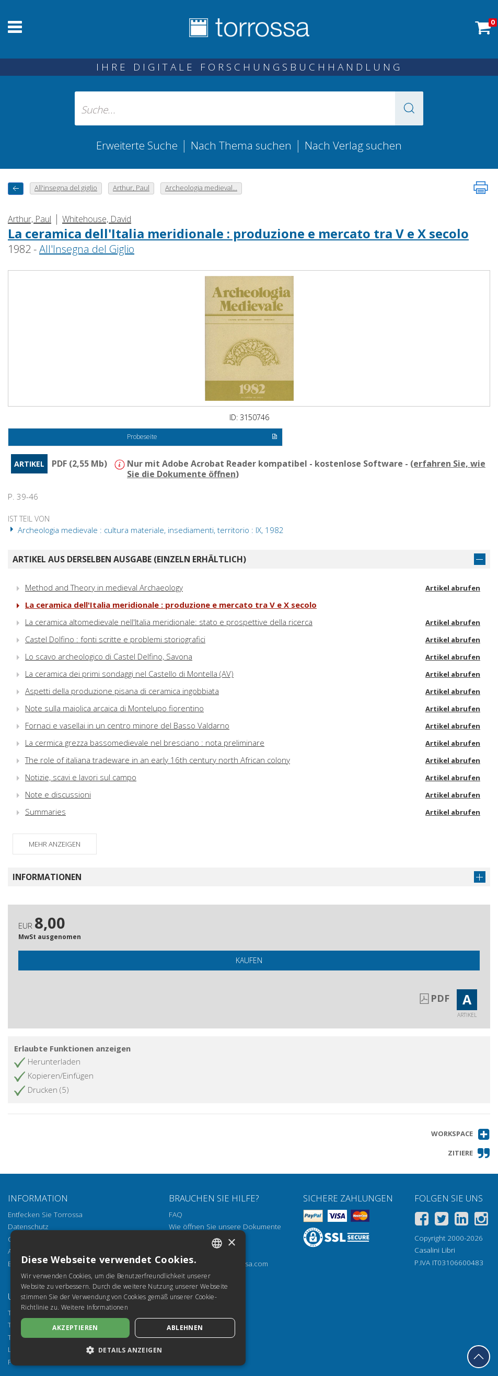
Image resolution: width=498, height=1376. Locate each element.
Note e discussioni (58, 794)
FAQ (175, 1214)
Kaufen (249, 960)
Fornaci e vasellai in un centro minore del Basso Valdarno (127, 725)
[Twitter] (441, 1220)
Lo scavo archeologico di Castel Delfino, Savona (108, 656)
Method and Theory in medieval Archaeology (104, 587)
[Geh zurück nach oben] (478, 1356)
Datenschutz (28, 1226)
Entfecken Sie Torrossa (45, 1214)
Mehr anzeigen (54, 844)
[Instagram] (481, 1220)
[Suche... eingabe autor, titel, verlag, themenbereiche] (249, 108)
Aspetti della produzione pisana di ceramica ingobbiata (122, 691)
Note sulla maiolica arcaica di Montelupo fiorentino (114, 708)
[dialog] (128, 1298)
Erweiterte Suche (137, 145)
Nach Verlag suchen (353, 145)
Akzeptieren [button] (75, 1327)
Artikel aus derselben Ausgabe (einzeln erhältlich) (129, 559)
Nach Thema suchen (241, 145)
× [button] (231, 1243)
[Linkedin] (461, 1220)
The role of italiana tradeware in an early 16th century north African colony (157, 760)
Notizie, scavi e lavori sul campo (80, 777)
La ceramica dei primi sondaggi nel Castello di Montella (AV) (129, 673)
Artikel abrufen (452, 588)
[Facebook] (422, 1220)
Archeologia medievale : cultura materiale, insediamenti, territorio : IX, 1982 (146, 530)
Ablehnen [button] (185, 1327)
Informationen (47, 877)
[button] (409, 108)
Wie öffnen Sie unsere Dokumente (225, 1226)
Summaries (45, 811)
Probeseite (202, 437)
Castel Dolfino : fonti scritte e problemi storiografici (115, 639)
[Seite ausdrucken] (480, 187)
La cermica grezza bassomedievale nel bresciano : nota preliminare (144, 742)
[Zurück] (16, 188)
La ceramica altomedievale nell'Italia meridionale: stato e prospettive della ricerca (168, 622)
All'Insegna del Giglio (86, 249)
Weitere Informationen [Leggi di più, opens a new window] (94, 1307)
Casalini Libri (434, 1250)
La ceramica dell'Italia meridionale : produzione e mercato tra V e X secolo (238, 233)
